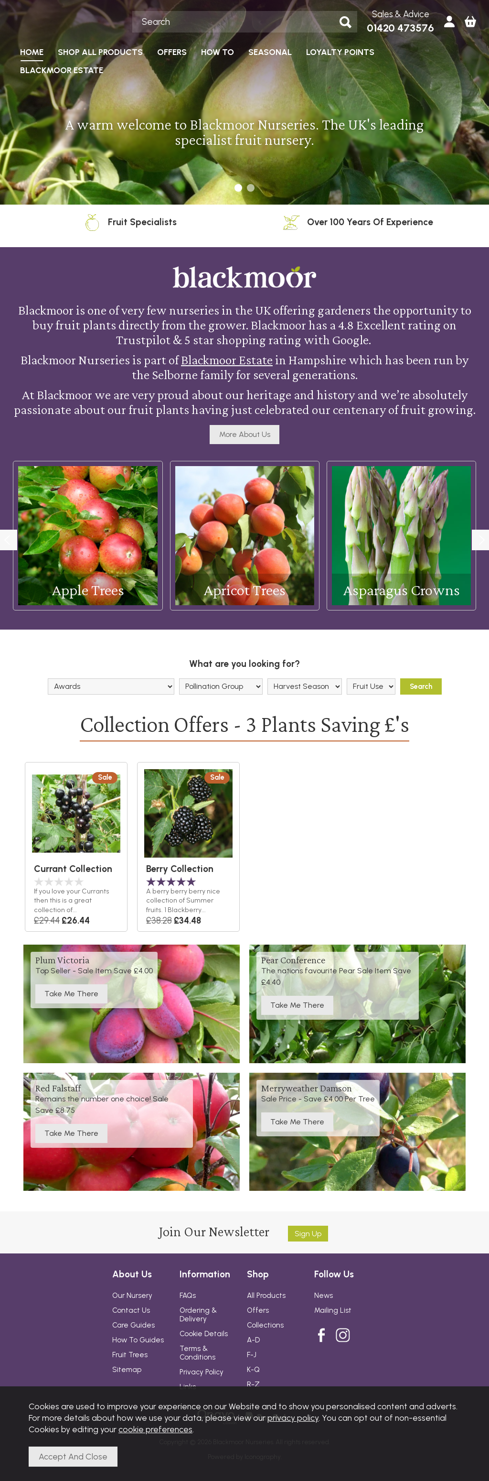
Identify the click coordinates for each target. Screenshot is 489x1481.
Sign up (308, 1233)
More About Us (244, 434)
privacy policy (293, 1418)
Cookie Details (204, 1333)
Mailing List (332, 1310)
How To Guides (138, 1340)
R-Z (253, 1384)
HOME (31, 52)
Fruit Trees (130, 1354)
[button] (238, 188)
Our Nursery (132, 1295)
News (323, 1295)
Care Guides (133, 1325)
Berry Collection (179, 868)
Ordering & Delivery (198, 1314)
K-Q (253, 1369)
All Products (266, 1295)
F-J (251, 1354)
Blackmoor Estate (227, 360)
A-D (253, 1340)
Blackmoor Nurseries (71, 21)
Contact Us (131, 1310)
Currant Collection (73, 868)
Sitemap (126, 1369)
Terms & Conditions (197, 1352)
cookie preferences (155, 1429)
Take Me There (71, 994)
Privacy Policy (201, 1372)
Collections (265, 1325)
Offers (258, 1310)
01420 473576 (400, 28)
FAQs (188, 1295)
